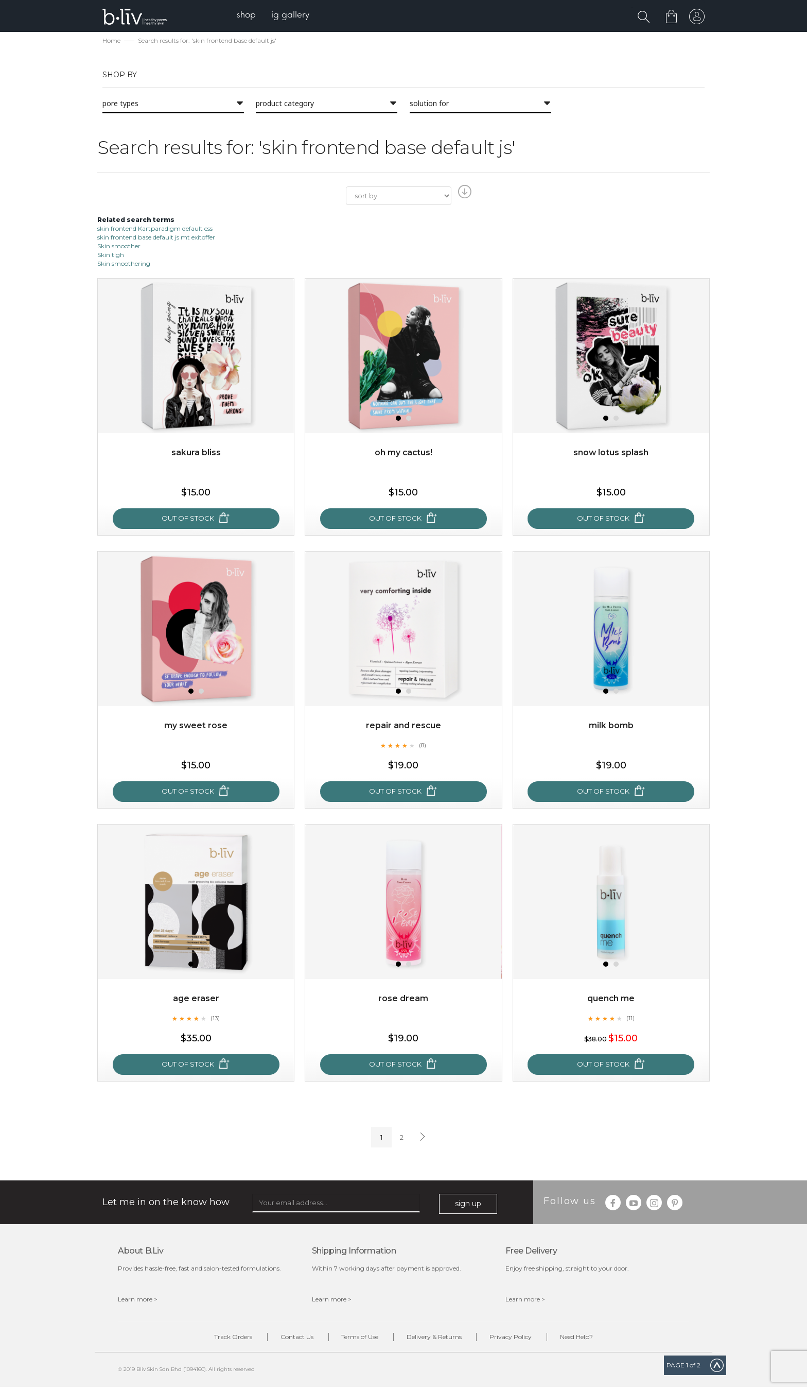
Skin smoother (119, 247)
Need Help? (587, 1338)
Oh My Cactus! (403, 454)
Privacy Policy (517, 1338)
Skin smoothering (123, 264)
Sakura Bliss (196, 454)
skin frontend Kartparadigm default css (155, 229)
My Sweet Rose (196, 727)
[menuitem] (248, 15)
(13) (215, 1019)
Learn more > (137, 1300)
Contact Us (290, 1338)
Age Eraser (196, 1000)
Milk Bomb (611, 727)
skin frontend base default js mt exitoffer (156, 238)
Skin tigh (110, 256)
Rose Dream (403, 1000)
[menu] (275, 15)
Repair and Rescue (403, 727)
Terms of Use (357, 1338)
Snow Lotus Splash (611, 454)
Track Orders (222, 1338)
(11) (630, 1019)
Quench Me (611, 1000)
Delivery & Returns (436, 1338)
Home (111, 41)
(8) (422, 746)
